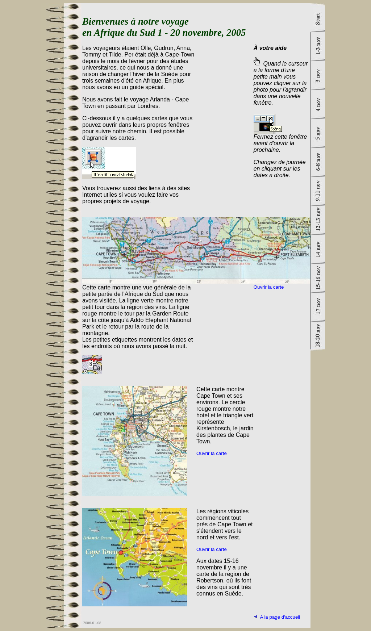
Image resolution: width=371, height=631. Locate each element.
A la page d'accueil (280, 617)
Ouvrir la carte (269, 287)
